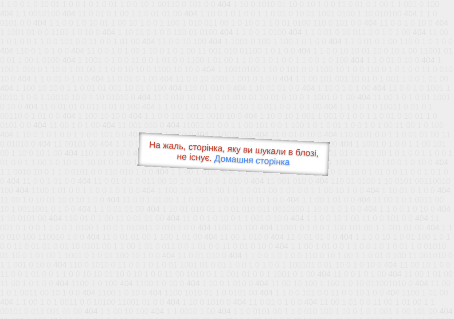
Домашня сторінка (252, 160)
